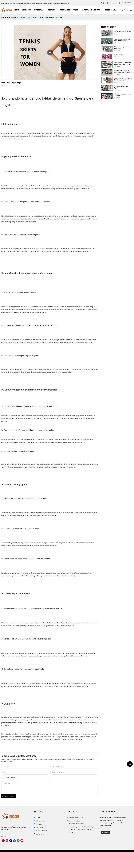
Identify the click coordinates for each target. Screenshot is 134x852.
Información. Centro (25, 17)
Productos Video (38, 17)
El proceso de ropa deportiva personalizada (122, 32)
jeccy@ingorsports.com (109, 3)
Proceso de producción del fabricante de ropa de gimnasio (123, 71)
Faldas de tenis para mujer (54, 17)
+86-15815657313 (125, 3)
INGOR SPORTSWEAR (8, 17)
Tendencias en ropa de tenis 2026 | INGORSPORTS (122, 40)
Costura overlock (119, 55)
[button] (122, 10)
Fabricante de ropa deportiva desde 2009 (122, 47)
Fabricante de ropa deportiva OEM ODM (122, 94)
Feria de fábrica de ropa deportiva (121, 87)
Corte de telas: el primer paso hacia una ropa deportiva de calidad (122, 63)
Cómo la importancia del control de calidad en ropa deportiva (123, 79)
